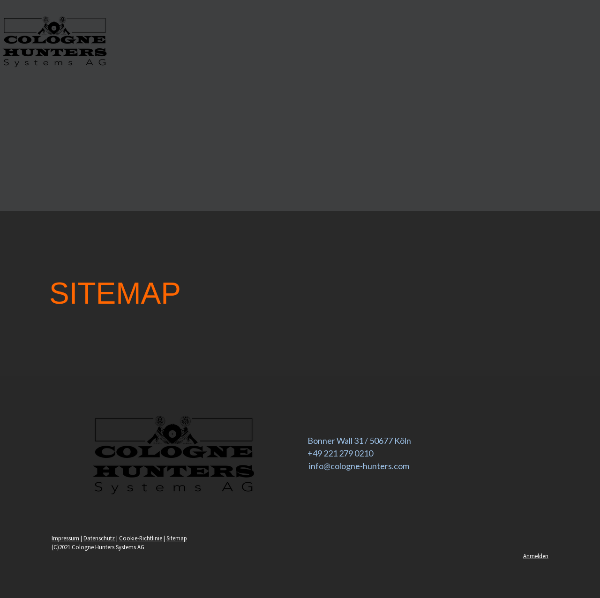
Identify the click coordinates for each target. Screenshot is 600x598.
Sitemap (176, 538)
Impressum (65, 538)
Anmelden (535, 556)
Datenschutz (99, 538)
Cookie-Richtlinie (140, 538)
